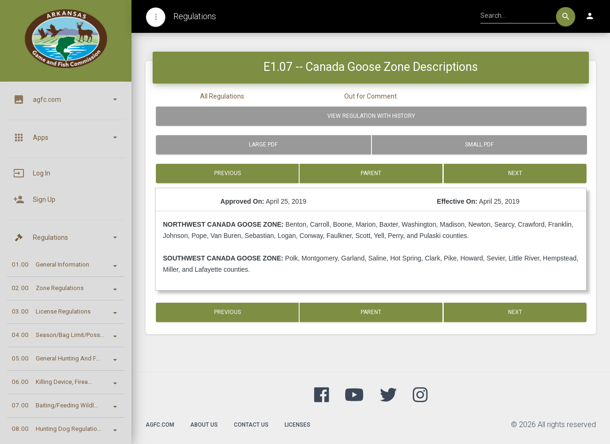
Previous (227, 173)
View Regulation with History (371, 116)
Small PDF (479, 144)
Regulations (194, 16)
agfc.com (160, 424)
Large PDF (263, 144)
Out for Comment (370, 96)
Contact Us (251, 424)
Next (515, 173)
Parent (371, 173)
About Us (204, 424)
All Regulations (222, 96)
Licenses (297, 424)
